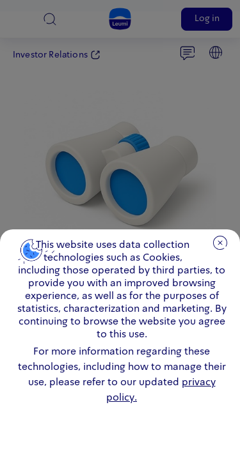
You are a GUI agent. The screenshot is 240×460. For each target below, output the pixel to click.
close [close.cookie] (220, 243)
